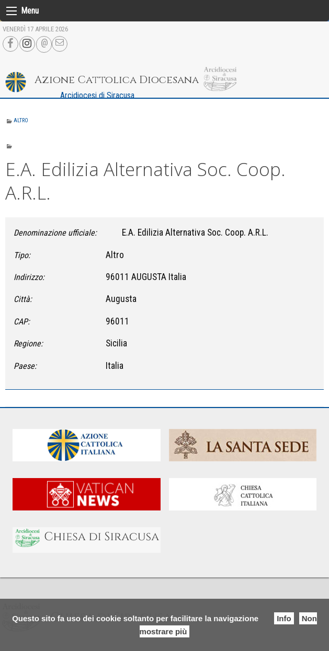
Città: (23, 299)
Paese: (25, 366)
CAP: (22, 322)
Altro (21, 120)
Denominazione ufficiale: (55, 233)
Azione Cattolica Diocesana (117, 80)
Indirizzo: (29, 277)
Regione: (28, 343)
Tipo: (22, 255)
